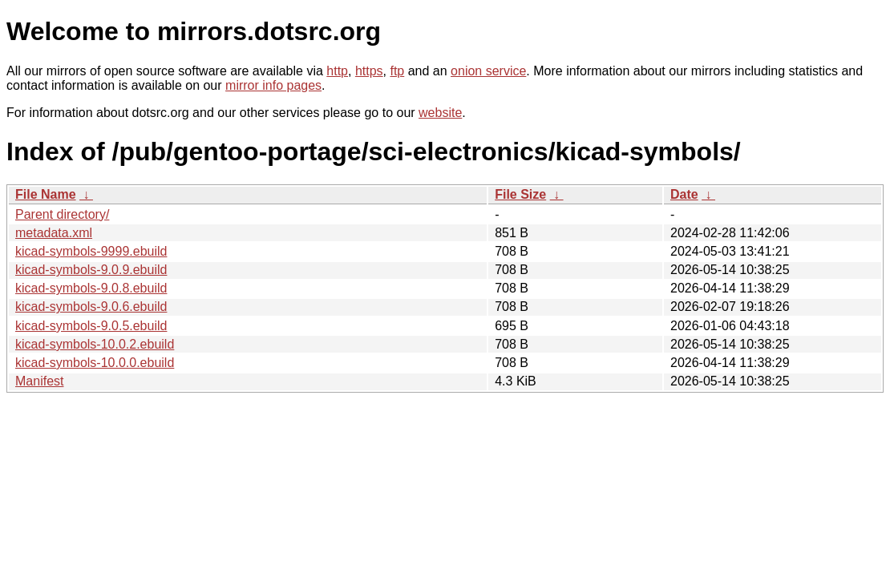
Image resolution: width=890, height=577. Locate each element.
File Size (520, 194)
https (369, 71)
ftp (397, 71)
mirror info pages (273, 85)
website (440, 112)
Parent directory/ (62, 214)
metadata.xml (53, 233)
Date (684, 194)
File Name (45, 194)
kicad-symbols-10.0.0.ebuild (94, 362)
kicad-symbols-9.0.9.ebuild (91, 269)
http (337, 71)
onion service (488, 71)
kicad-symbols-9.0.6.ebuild (91, 306)
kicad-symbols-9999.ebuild (91, 251)
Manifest (39, 381)
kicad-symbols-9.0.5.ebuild (91, 326)
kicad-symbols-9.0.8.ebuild (91, 288)
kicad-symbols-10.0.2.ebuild (94, 344)
